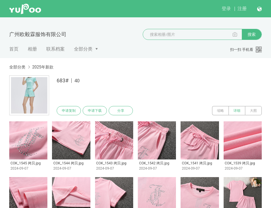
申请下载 (95, 111)
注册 (242, 8)
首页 (13, 49)
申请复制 (69, 111)
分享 (120, 111)
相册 (32, 49)
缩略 (220, 111)
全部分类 (83, 49)
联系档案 (55, 49)
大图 (253, 111)
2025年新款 (42, 67)
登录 (226, 8)
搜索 (252, 34)
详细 (236, 111)
